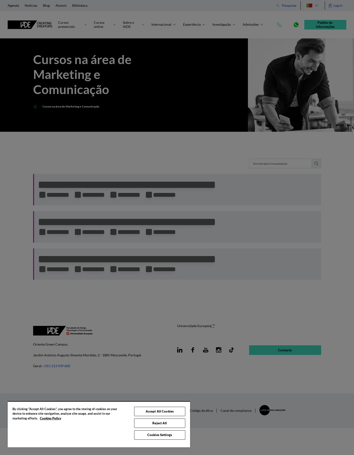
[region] (99, 424)
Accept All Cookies (160, 411)
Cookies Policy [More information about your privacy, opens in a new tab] (50, 418)
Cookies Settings (159, 435)
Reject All (159, 423)
